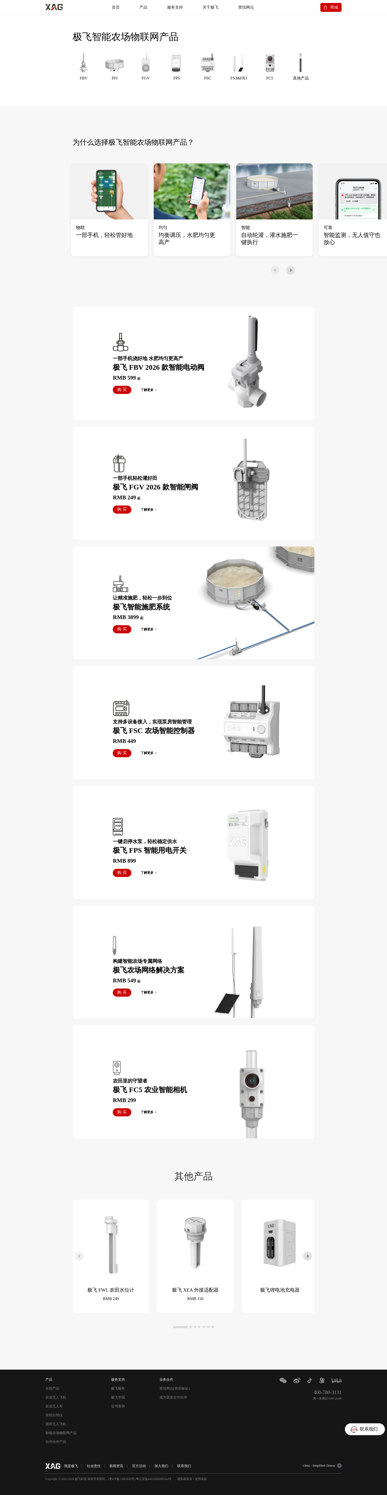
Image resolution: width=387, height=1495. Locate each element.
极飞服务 (118, 1388)
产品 (143, 7)
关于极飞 (210, 7)
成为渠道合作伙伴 (173, 1397)
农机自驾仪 (54, 1415)
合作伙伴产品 (55, 1442)
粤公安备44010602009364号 (154, 1479)
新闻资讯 (116, 1466)
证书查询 (118, 1406)
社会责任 (94, 1466)
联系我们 (184, 1466)
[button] (275, 270)
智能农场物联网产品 (61, 1433)
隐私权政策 (184, 1479)
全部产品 (52, 1388)
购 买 (122, 389)
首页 (116, 7)
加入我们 (161, 1466)
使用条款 (201, 1479)
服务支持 (175, 7)
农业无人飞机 (55, 1397)
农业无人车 (54, 1406)
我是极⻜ (71, 1466)
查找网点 (246, 7)
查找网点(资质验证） (175, 1388)
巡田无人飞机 (55, 1424)
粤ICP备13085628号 (122, 1479)
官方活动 (139, 1466)
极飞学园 (118, 1397)
